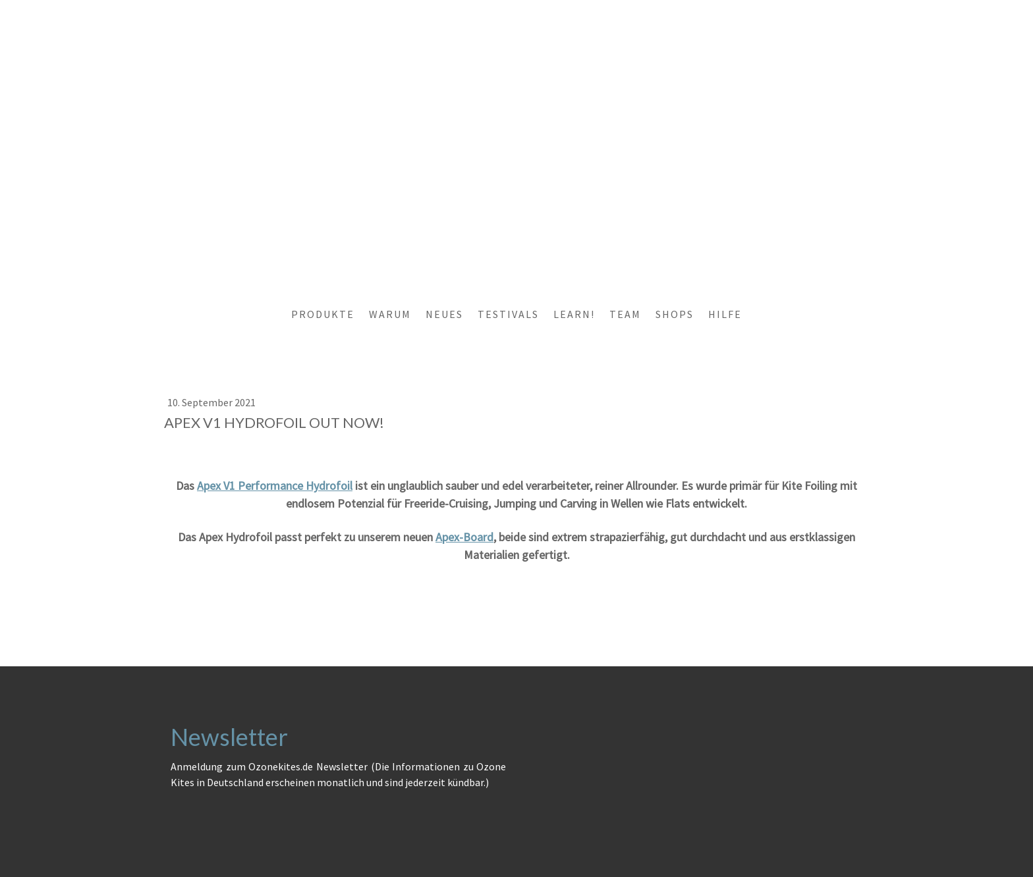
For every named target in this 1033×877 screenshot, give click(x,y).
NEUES (444, 314)
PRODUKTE (322, 314)
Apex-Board (464, 537)
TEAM (625, 314)
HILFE (725, 314)
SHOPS (675, 314)
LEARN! (574, 314)
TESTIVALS (508, 314)
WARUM (390, 314)
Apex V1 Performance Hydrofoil (274, 485)
